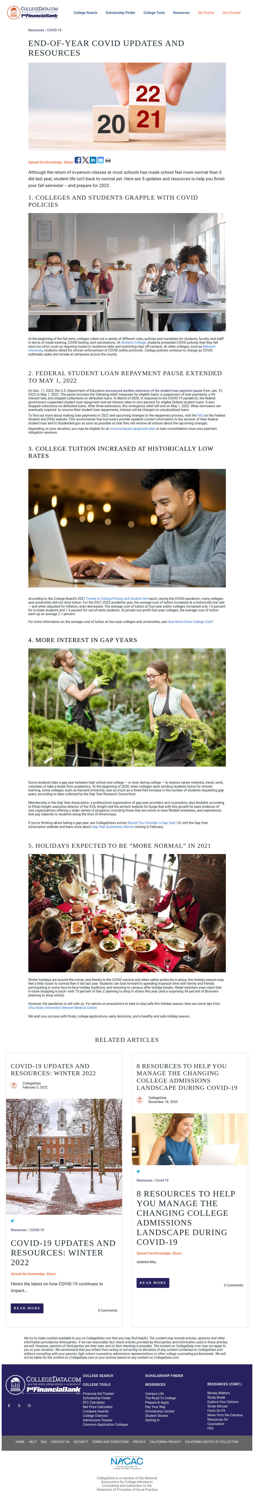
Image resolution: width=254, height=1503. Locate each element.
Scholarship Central (159, 1411)
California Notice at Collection (211, 1442)
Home (20, 1442)
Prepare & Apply (157, 1402)
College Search (85, 13)
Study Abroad (217, 1406)
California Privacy (165, 1442)
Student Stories (156, 1416)
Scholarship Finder (120, 13)
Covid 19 (161, 1180)
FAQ (200, 415)
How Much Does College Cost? (190, 622)
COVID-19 (54, 30)
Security (81, 1442)
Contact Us (60, 1442)
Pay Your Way (155, 1407)
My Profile (206, 13)
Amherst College (133, 343)
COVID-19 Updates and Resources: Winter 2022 (53, 1069)
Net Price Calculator (98, 1407)
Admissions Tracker (98, 1420)
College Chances (95, 1416)
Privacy (139, 1442)
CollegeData (32, 1083)
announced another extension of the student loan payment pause (154, 391)
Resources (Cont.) (224, 1384)
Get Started (231, 13)
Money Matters (218, 1393)
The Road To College (160, 1398)
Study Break (216, 1397)
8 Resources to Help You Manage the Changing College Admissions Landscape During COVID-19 (187, 1076)
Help (33, 1442)
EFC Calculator (94, 1402)
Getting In (152, 1420)
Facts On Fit (216, 1411)
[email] (101, 162)
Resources (181, 13)
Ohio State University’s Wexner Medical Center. (63, 1008)
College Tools (154, 13)
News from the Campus (225, 1415)
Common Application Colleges (105, 1425)
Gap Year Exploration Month (112, 827)
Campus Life (154, 1394)
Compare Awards (96, 1411)
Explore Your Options (223, 1402)
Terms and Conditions (110, 1442)
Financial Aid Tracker (98, 1394)
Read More (27, 1308)
